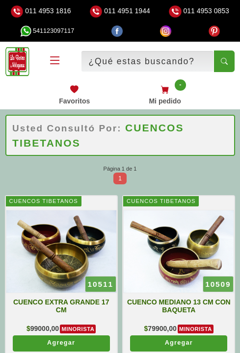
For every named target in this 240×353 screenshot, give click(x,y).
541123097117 (47, 30)
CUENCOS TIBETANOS (43, 201)
